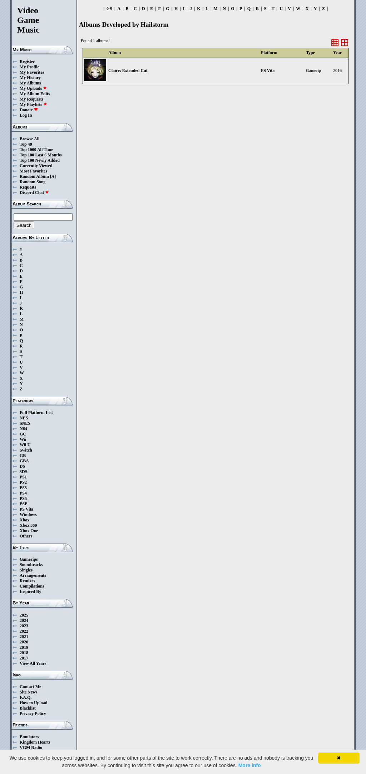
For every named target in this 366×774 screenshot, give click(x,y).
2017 (24, 658)
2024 (24, 620)
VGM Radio (31, 747)
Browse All (29, 138)
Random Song (32, 181)
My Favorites (32, 72)
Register (27, 61)
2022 (24, 631)
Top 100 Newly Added (40, 160)
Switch (26, 450)
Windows (28, 514)
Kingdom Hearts (35, 742)
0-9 (109, 8)
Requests (28, 187)
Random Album (34, 176)
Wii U (25, 444)
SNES (25, 423)
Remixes (27, 580)
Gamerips (29, 559)
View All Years (33, 663)
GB (23, 455)
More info (249, 765)
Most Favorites (33, 171)
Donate (29, 109)
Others (26, 536)
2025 (24, 615)
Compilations (32, 586)
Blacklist (28, 708)
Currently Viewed (36, 165)
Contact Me (30, 686)
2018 (24, 652)
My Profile (29, 66)
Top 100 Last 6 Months (41, 154)
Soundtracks (31, 564)
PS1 (23, 477)
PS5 (23, 498)
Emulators (29, 736)
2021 (24, 636)
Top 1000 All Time (36, 149)
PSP (23, 503)
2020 (24, 641)
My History (30, 77)
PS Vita (26, 509)
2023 (24, 625)
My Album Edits (35, 93)
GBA (24, 460)
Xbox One (29, 530)
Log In (26, 115)
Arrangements (33, 575)
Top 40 (26, 144)
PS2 (23, 482)
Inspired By (30, 591)
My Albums (30, 83)
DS (22, 466)
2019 (24, 647)
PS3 (23, 487)
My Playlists (33, 104)
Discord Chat (34, 192)
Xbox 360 (28, 525)
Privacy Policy (33, 713)
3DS (23, 471)
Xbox (24, 519)
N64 (23, 428)
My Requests (31, 99)
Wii (23, 439)
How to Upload (33, 702)
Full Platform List (36, 412)
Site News (29, 692)
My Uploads (33, 88)
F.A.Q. (25, 697)
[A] (53, 176)
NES (24, 417)
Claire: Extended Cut (128, 70)
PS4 (23, 493)
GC (23, 434)
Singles (26, 570)
